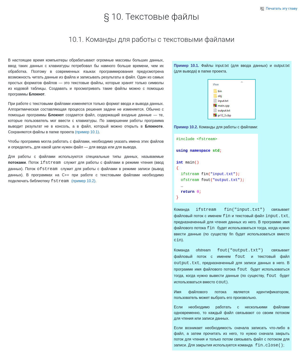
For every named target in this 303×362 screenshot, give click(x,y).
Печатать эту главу (278, 8)
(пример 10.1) (87, 132)
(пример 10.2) (83, 181)
